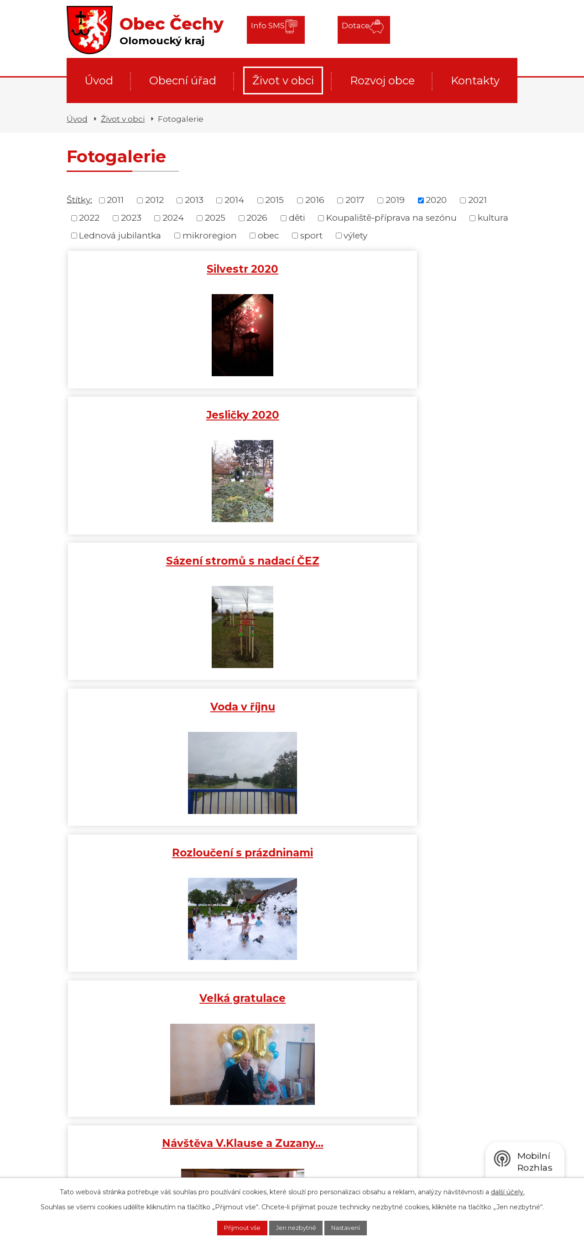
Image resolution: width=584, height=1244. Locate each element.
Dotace (346, 29)
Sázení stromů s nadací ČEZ (442, 273)
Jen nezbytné (296, 1227)
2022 (89, 218)
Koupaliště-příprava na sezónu (391, 218)
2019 (395, 200)
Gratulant (442, 705)
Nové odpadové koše (141, 705)
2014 (234, 200)
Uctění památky (442, 559)
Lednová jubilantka (120, 235)
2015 (274, 200)
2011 (115, 200)
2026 (256, 218)
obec (268, 235)
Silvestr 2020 (141, 267)
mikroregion (209, 235)
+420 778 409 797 (134, 1167)
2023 (131, 218)
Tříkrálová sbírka (143, 847)
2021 (477, 200)
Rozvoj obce (382, 80)
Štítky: (79, 199)
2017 (355, 200)
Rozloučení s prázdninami (292, 419)
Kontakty (475, 80)
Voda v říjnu (142, 413)
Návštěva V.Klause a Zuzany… (142, 565)
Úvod (98, 80)
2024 (173, 218)
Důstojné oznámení (292, 559)
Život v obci (283, 80)
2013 (194, 200)
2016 (314, 200)
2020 (436, 200)
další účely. (508, 1190)
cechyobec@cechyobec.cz (244, 1152)
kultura (493, 218)
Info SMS (270, 29)
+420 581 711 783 (130, 1154)
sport (311, 235)
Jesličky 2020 (292, 267)
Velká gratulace (442, 413)
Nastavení (355, 1227)
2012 (154, 200)
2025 (215, 218)
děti (297, 218)
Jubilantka (292, 705)
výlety (355, 235)
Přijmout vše (233, 1227)
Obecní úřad (182, 80)
